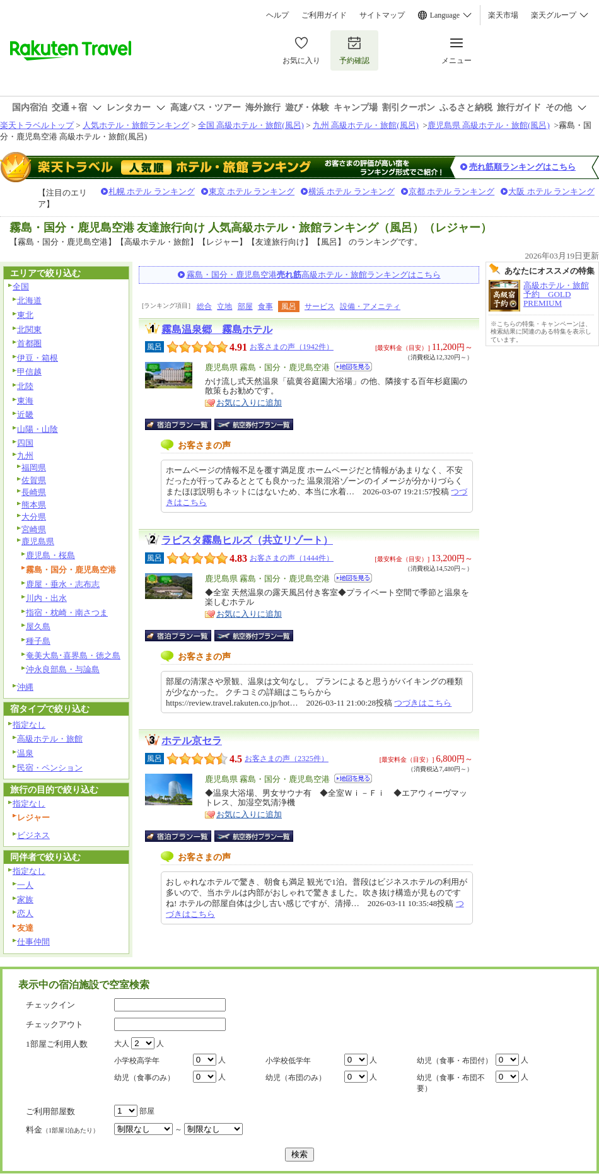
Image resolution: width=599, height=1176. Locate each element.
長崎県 (33, 492)
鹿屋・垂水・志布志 (63, 584)
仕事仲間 (33, 941)
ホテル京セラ (191, 740)
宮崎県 (33, 529)
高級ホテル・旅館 (50, 738)
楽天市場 (503, 15)
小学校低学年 (288, 1060)
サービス (320, 306)
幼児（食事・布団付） (454, 1060)
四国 (25, 443)
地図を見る (353, 366)
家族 (25, 899)
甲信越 (29, 371)
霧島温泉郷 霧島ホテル (216, 329)
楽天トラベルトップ (37, 125)
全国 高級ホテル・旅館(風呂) (251, 125)
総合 (204, 306)
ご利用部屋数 (50, 1111)
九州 (25, 455)
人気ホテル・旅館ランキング (136, 125)
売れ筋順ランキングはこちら (522, 167)
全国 (21, 286)
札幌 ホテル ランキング (151, 191)
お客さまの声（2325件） (287, 758)
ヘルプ (277, 15)
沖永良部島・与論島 (63, 669)
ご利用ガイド (324, 15)
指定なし (29, 725)
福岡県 (33, 467)
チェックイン (50, 1005)
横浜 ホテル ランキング (351, 191)
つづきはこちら (422, 702)
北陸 (25, 386)
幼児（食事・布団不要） (451, 1083)
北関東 (29, 329)
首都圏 (29, 343)
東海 (25, 400)
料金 (62, 1129)
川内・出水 (46, 598)
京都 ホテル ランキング (452, 191)
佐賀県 (33, 480)
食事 (265, 306)
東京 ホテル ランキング (252, 191)
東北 (25, 315)
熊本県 (33, 504)
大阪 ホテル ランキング (551, 191)
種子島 (38, 641)
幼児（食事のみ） (144, 1077)
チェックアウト (54, 1024)
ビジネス (33, 835)
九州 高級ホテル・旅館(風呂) (366, 125)
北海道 (29, 300)
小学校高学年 (137, 1060)
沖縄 (25, 687)
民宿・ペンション (50, 767)
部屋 (245, 306)
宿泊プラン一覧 (184, 424)
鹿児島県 (37, 541)
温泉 (25, 753)
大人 (121, 1043)
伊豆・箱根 (37, 358)
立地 (224, 306)
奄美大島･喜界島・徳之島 (73, 655)
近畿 (25, 414)
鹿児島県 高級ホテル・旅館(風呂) (488, 125)
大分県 (33, 516)
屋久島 (38, 626)
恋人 (25, 913)
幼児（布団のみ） (295, 1077)
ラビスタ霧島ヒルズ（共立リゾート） (247, 540)
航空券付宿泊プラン (253, 424)
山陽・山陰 (37, 429)
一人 (25, 885)
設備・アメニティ (370, 306)
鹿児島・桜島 (50, 555)
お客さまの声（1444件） (292, 558)
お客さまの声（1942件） (292, 346)
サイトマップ (382, 15)
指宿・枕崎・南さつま (67, 612)
